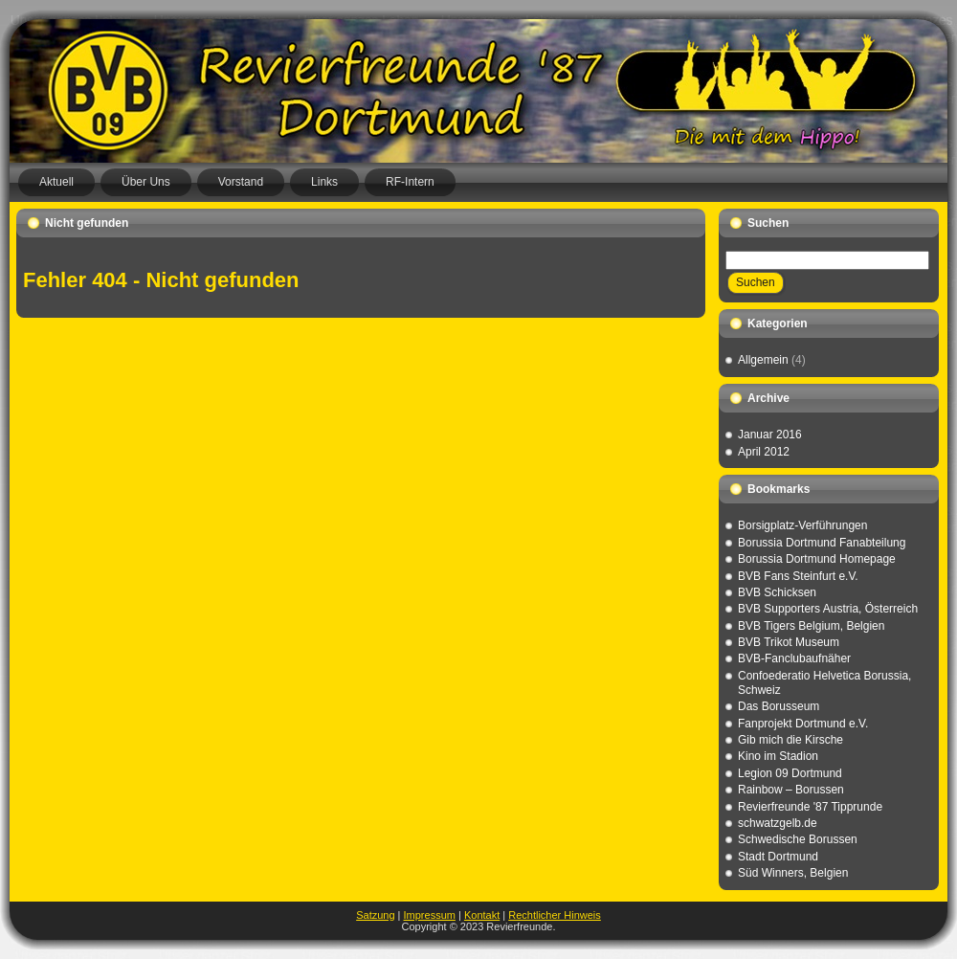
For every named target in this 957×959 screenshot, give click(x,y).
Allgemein (763, 360)
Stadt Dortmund (778, 856)
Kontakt (482, 915)
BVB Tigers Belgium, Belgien (811, 626)
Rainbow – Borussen (791, 789)
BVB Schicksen (777, 592)
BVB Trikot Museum (788, 642)
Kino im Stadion (778, 756)
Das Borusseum (778, 706)
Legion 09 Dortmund (790, 773)
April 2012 (764, 451)
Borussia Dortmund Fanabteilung (821, 542)
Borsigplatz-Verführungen (802, 525)
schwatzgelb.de (777, 823)
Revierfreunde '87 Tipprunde (810, 807)
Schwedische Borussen (797, 839)
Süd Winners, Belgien (793, 873)
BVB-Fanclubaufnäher (794, 658)
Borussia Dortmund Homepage (817, 559)
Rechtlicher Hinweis (554, 915)
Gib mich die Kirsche (790, 740)
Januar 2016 (770, 434)
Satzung (375, 915)
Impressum (430, 915)
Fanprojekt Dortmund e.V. (803, 723)
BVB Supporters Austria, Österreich (828, 608)
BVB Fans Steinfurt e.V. (798, 576)
